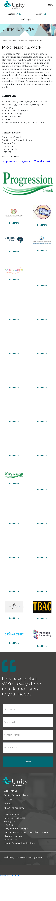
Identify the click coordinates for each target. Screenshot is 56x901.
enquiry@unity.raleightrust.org (19, 843)
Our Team (9, 799)
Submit (28, 762)
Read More (14, 223)
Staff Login (28, 19)
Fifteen (39, 857)
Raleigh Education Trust (16, 795)
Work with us (10, 791)
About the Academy (14, 808)
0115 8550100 (10, 839)
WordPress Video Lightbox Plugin (9, 875)
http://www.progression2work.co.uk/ (26, 161)
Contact (11, 14)
